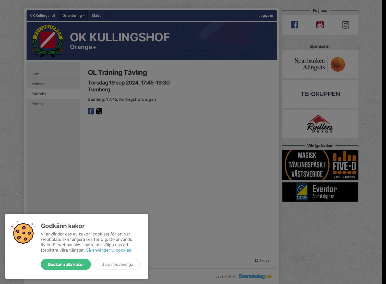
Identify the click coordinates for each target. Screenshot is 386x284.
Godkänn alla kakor (66, 264)
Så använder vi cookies (108, 250)
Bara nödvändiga (117, 264)
